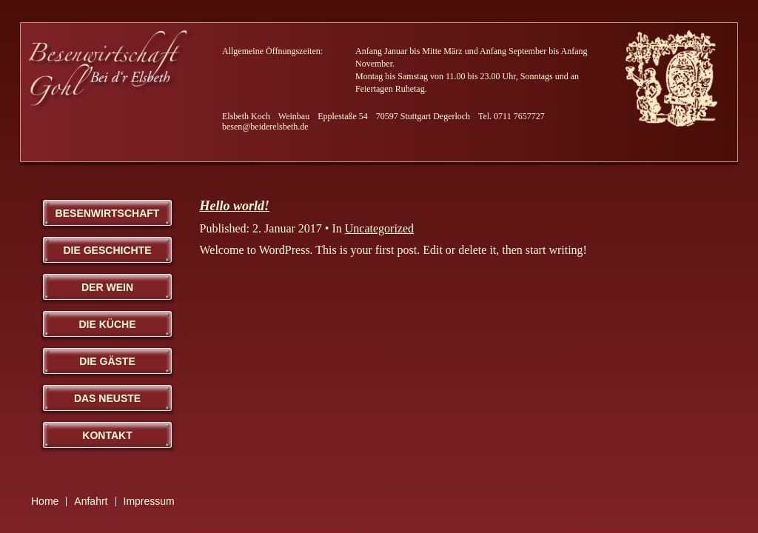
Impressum (149, 501)
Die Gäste (107, 361)
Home (44, 501)
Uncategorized (379, 228)
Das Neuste (107, 398)
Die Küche (106, 324)
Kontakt (107, 435)
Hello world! (235, 205)
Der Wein (107, 287)
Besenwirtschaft (108, 213)
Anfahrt (90, 501)
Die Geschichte (107, 250)
